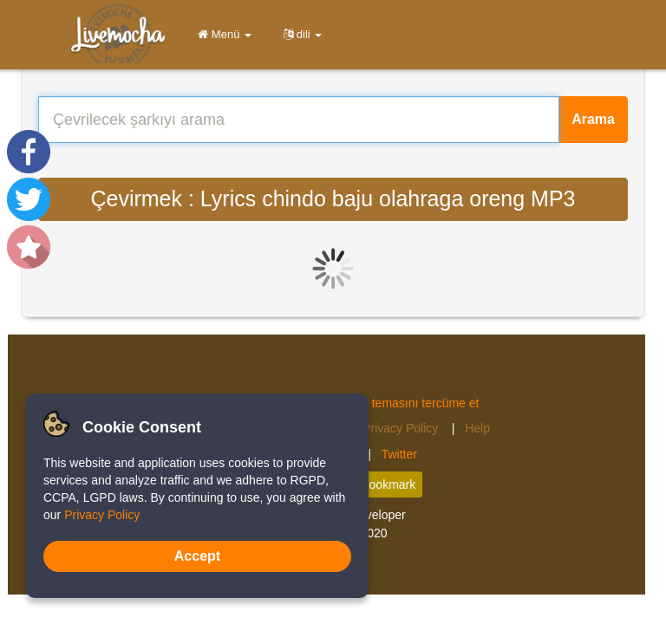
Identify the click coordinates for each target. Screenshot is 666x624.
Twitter (399, 454)
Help (477, 428)
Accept (197, 556)
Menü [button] (221, 34)
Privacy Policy (401, 428)
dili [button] (300, 34)
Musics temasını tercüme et (404, 403)
